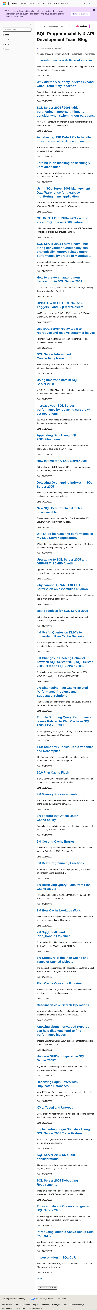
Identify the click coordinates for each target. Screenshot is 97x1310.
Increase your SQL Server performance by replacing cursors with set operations (65, 409)
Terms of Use (7, 1308)
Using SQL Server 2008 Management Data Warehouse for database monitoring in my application (63, 192)
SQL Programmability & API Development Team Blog (56, 26)
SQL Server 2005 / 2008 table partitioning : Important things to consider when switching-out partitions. (66, 111)
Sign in (91, 3)
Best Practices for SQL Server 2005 (62, 610)
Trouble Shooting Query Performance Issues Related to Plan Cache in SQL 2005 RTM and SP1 (64, 721)
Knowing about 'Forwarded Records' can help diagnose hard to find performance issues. (63, 1030)
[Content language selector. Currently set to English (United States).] (14, 1299)
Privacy (55, 1305)
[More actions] (93, 26)
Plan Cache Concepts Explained (60, 983)
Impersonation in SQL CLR (56, 1257)
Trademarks (20, 1308)
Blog (34, 1305)
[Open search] (85, 3)
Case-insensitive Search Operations (63, 1005)
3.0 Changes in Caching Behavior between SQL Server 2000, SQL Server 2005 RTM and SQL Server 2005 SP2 (65, 662)
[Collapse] (31, 24)
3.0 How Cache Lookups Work (59, 910)
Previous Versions (22, 1305)
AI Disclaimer (7, 1305)
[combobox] (17, 30)
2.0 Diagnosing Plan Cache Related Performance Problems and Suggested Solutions (62, 691)
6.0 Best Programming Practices (60, 863)
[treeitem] (17, 35)
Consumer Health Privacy (73, 1305)
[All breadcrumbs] (39, 26)
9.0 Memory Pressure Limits (57, 794)
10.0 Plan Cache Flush (53, 772)
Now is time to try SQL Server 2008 (62, 460)
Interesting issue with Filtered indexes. (65, 60)
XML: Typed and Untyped (55, 1107)
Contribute (45, 1305)
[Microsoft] (4, 3)
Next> (39, 1278)
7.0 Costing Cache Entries (56, 841)
